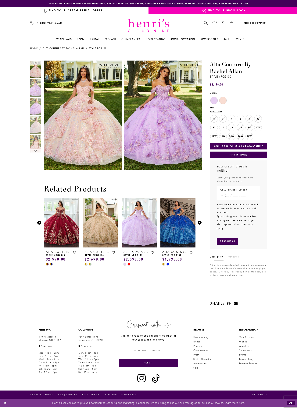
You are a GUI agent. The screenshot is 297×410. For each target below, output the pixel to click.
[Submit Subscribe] (148, 365)
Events (242, 356)
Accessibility (111, 397)
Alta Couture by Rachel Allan (63, 48)
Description (216, 258)
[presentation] (61, 223)
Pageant (197, 347)
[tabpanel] (82, 115)
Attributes (233, 258)
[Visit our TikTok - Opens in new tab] (156, 381)
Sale (195, 369)
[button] (223, 23)
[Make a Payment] (255, 23)
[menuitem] (46, 23)
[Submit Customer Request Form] (228, 243)
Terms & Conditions (91, 397)
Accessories (200, 365)
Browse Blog (246, 360)
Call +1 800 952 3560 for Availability (239, 146)
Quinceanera (200, 352)
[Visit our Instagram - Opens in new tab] (141, 381)
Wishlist (243, 343)
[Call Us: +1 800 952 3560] (46, 23)
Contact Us (35, 397)
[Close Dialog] (5, 405)
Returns (49, 397)
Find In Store (238, 156)
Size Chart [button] (216, 112)
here (241, 405)
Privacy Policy (128, 397)
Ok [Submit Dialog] (291, 405)
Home (34, 48)
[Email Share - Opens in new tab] (236, 305)
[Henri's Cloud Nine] (148, 26)
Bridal (196, 343)
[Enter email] (148, 352)
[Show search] (206, 23)
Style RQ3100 (98, 48)
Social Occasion (202, 360)
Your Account (246, 339)
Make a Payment (248, 365)
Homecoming (200, 339)
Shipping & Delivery (66, 397)
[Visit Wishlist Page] (214, 23)
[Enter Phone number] (236, 197)
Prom (196, 356)
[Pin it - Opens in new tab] (229, 305)
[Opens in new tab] (45, 348)
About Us (244, 347)
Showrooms (245, 352)
